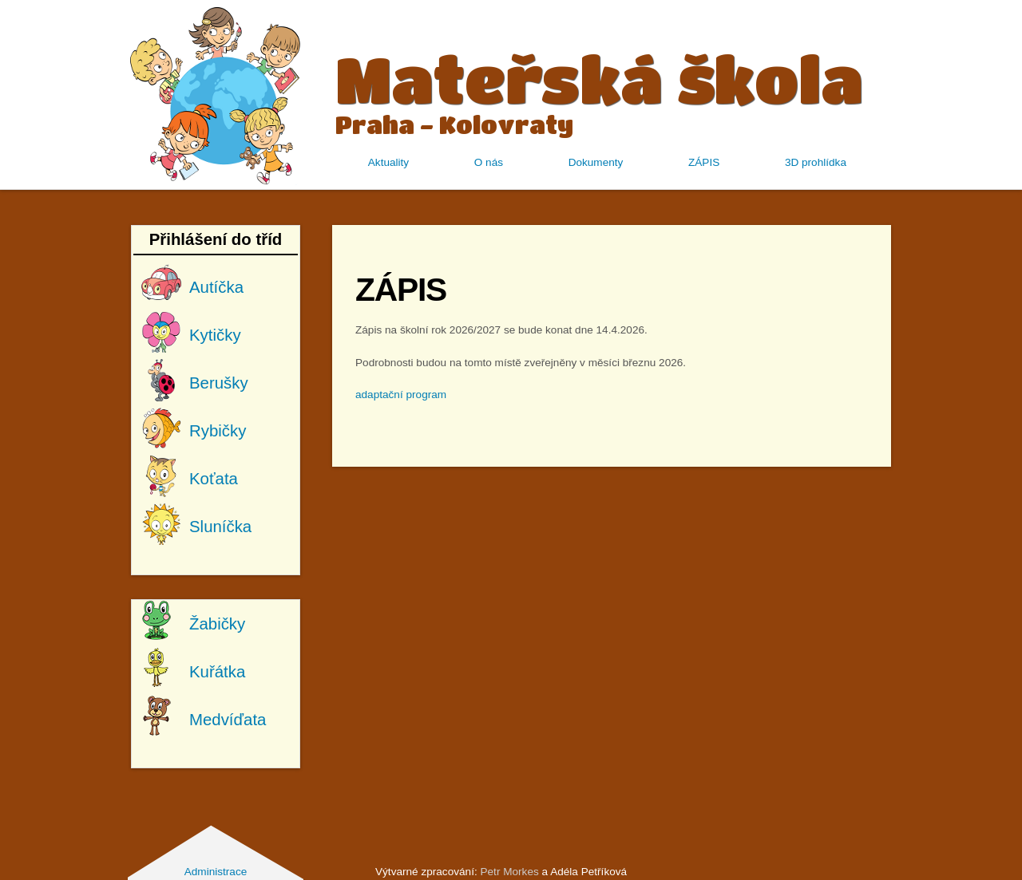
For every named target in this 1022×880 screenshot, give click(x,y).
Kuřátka (217, 672)
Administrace (216, 872)
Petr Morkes (509, 872)
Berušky (218, 383)
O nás (488, 162)
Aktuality (388, 162)
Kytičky (215, 335)
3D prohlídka (815, 162)
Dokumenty (596, 162)
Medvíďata (227, 719)
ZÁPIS (703, 162)
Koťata (213, 478)
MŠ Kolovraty (215, 94)
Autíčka (216, 287)
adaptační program (400, 395)
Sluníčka (220, 526)
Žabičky (217, 624)
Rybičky (217, 431)
